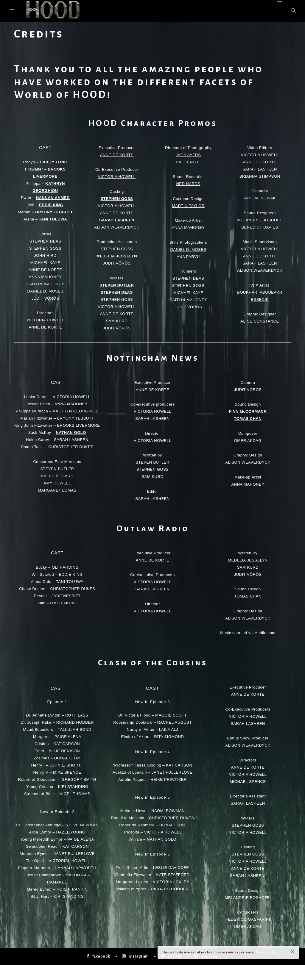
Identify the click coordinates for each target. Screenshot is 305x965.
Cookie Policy (267, 952)
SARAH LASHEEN (116, 220)
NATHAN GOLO (71, 432)
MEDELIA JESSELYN (117, 256)
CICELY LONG (54, 162)
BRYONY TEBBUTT (54, 212)
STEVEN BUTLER (117, 285)
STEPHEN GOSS (117, 198)
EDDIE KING (51, 205)
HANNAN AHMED (53, 197)
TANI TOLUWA (53, 219)
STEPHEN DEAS (117, 292)
